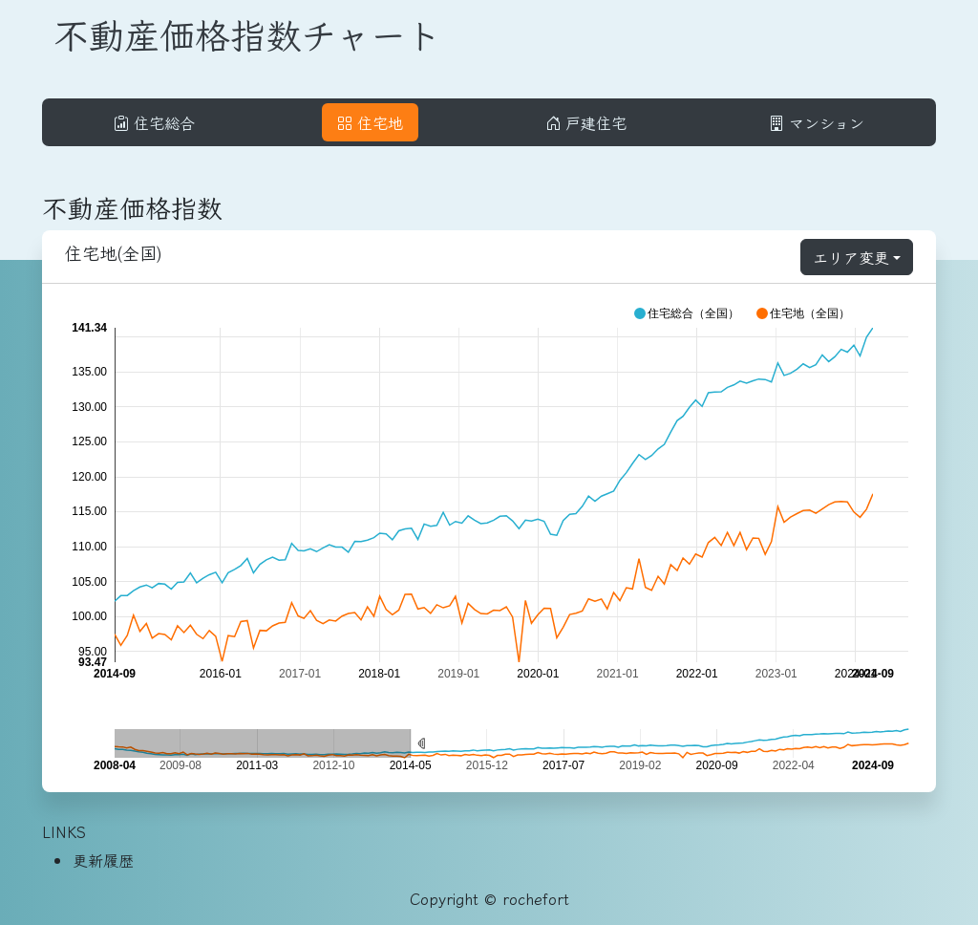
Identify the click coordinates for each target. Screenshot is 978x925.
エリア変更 (851, 257)
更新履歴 (103, 860)
